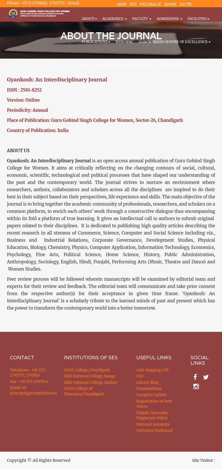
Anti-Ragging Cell (152, 370)
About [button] (89, 18)
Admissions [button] (169, 18)
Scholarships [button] (173, 65)
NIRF (122, 4)
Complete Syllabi (151, 394)
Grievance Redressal (154, 430)
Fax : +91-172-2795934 (29, 381)
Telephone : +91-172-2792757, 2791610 (28, 373)
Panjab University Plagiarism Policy (152, 415)
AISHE (170, 4)
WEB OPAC (125, 42)
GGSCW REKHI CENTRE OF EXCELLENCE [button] (175, 42)
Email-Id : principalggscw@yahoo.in (30, 390)
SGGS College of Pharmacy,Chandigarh (84, 391)
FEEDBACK (150, 4)
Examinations (149, 388)
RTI (133, 4)
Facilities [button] (199, 18)
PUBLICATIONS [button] (96, 42)
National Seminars (153, 424)
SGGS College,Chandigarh (87, 370)
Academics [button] (114, 18)
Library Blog (147, 382)
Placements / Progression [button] (125, 65)
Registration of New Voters (154, 404)
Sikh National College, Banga (90, 376)
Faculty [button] (141, 18)
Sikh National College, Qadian (90, 382)
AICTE (186, 4)
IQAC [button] (87, 65)
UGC (140, 376)
